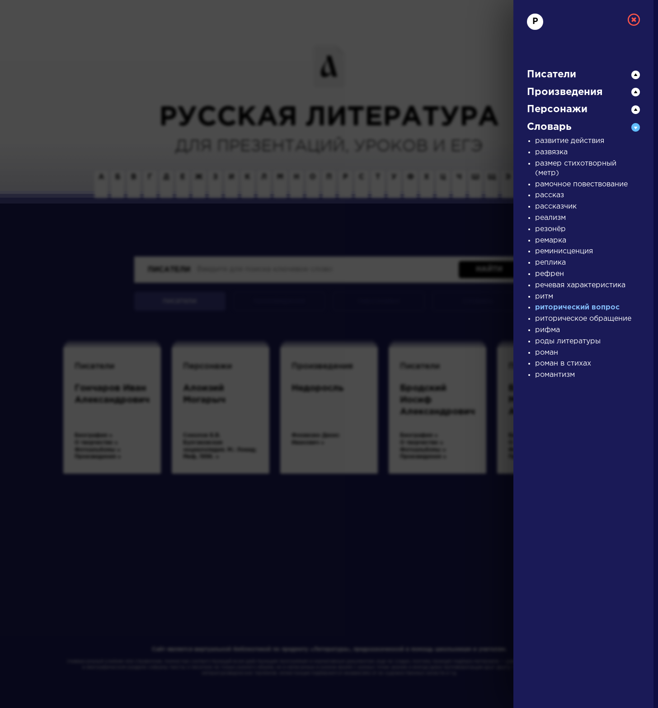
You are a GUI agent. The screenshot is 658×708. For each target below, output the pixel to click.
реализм (550, 217)
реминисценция (564, 251)
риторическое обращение (583, 318)
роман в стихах (563, 363)
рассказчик (556, 206)
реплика (550, 262)
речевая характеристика (580, 285)
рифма (547, 330)
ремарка (550, 240)
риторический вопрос (577, 307)
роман (546, 352)
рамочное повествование (581, 184)
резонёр (550, 229)
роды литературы (568, 341)
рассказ (549, 195)
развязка (551, 152)
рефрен (549, 274)
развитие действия (569, 141)
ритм (544, 296)
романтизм (555, 374)
